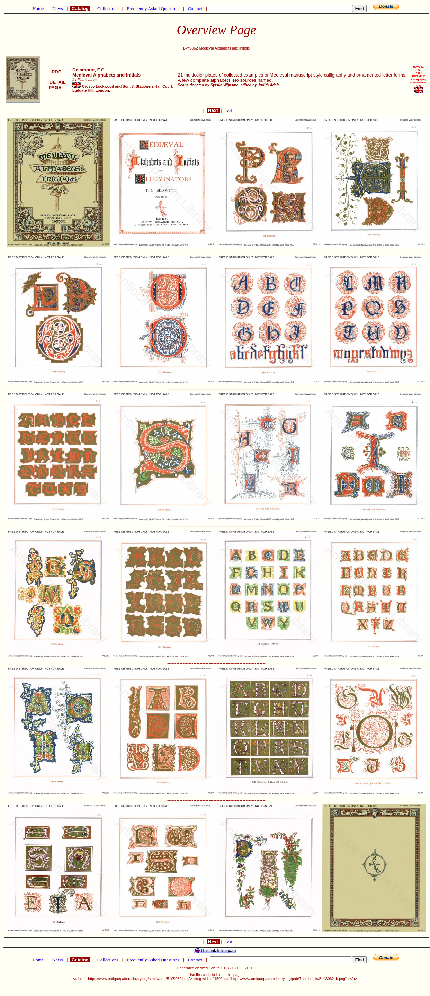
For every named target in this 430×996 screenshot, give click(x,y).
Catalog (80, 8)
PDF (56, 71)
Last (228, 110)
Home (38, 8)
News (57, 8)
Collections (107, 8)
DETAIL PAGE (56, 85)
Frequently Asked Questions (153, 8)
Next (213, 110)
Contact (195, 8)
